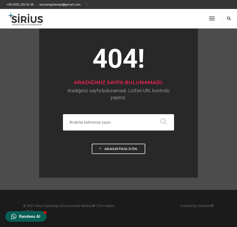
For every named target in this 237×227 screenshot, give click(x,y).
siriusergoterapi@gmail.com (60, 4)
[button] (26, 216)
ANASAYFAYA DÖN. (118, 149)
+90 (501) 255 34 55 (20, 4)
